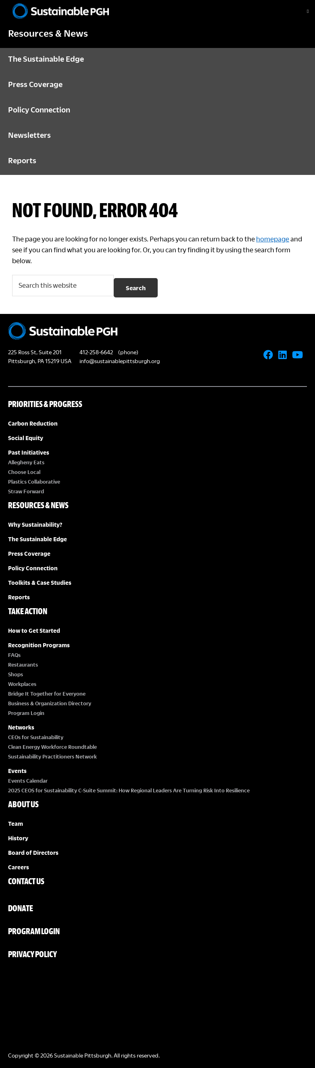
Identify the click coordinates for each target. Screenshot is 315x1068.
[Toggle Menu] (301, 11)
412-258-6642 (96, 352)
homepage (272, 239)
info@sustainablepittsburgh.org (119, 361)
